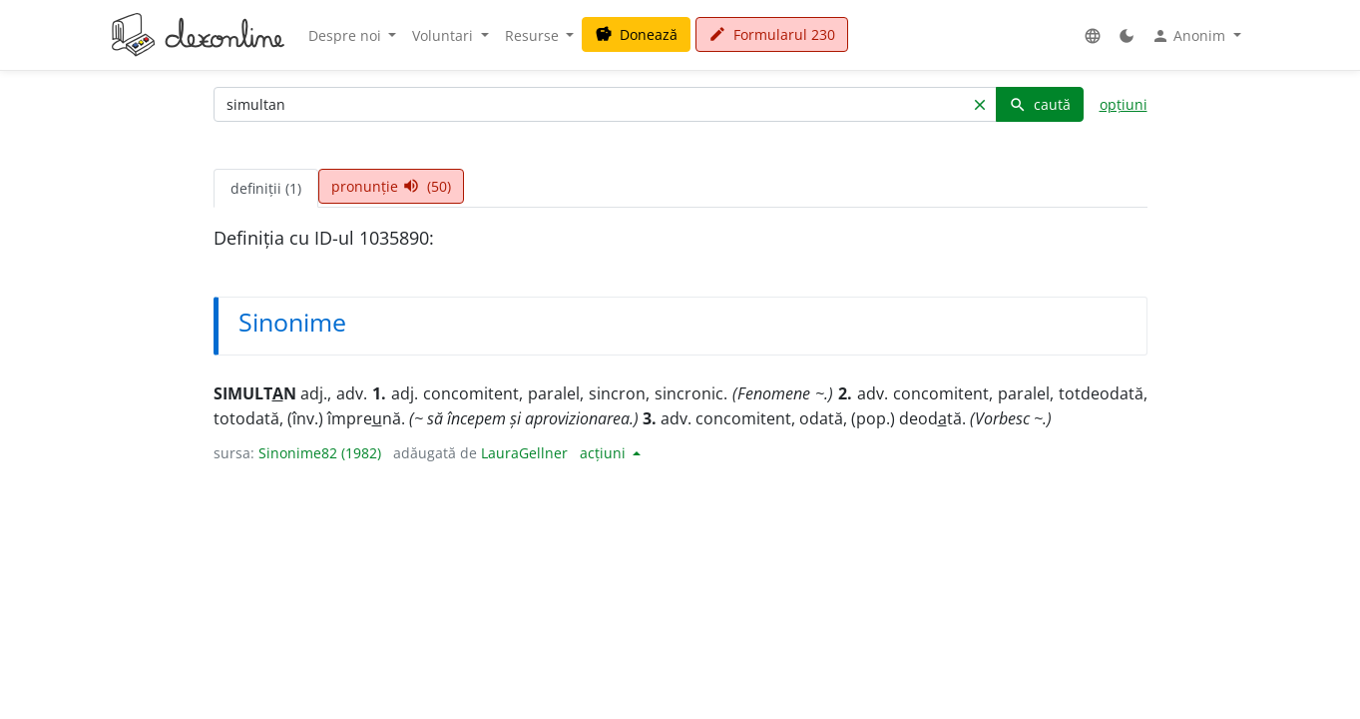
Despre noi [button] (346, 35)
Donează (636, 34)
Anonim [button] (1190, 36)
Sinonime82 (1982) (319, 452)
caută (1040, 104)
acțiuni (605, 452)
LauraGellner (524, 452)
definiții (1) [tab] (265, 188)
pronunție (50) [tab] (391, 186)
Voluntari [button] (444, 35)
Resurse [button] (534, 35)
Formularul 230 (771, 34)
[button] (1093, 35)
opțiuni (1123, 104)
